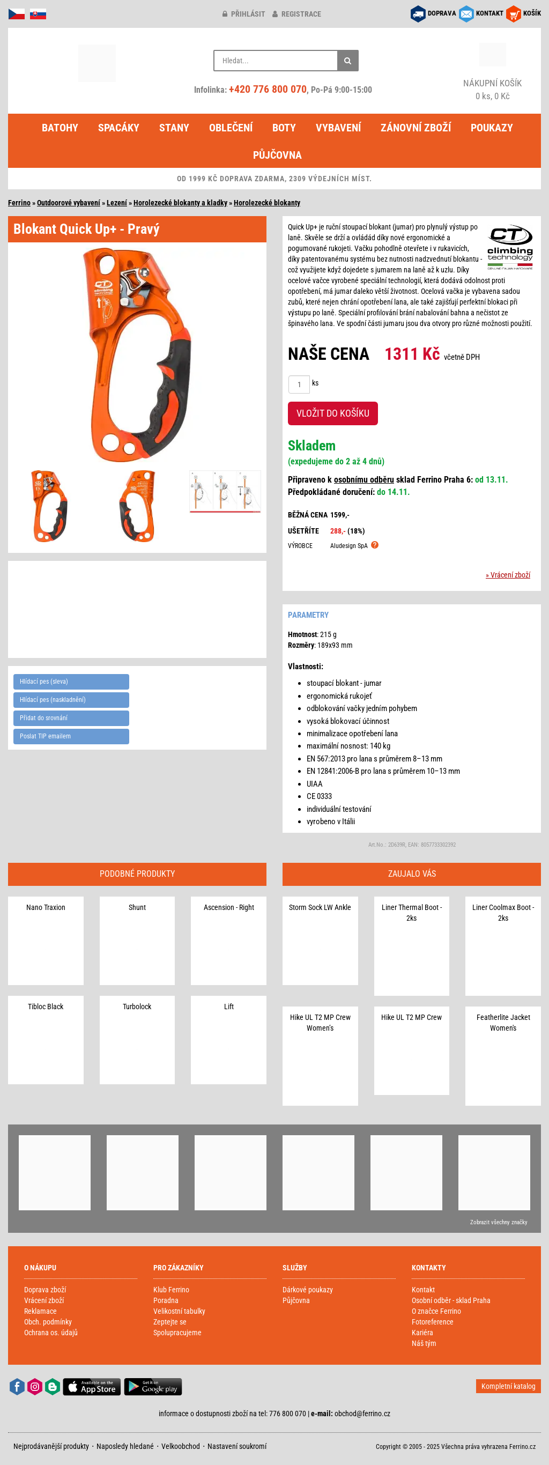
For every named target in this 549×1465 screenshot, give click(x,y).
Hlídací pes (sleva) (44, 681)
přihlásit (243, 14)
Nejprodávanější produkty (51, 1446)
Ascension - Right (229, 907)
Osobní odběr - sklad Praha (451, 1300)
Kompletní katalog (508, 1386)
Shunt (137, 907)
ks (315, 383)
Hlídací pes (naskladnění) (53, 700)
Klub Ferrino (171, 1289)
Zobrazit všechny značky (499, 1222)
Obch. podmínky (48, 1322)
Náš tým (424, 1343)
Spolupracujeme (177, 1332)
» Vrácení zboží (508, 575)
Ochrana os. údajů (51, 1332)
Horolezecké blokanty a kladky (180, 202)
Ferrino (19, 202)
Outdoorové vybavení (68, 202)
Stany (174, 127)
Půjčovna (277, 155)
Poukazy (492, 127)
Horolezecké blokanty (267, 202)
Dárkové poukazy (308, 1289)
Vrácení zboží (44, 1300)
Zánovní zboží (416, 127)
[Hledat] (348, 60)
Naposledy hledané (125, 1446)
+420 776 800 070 (268, 89)
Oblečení (231, 127)
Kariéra (422, 1332)
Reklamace (40, 1311)
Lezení (117, 202)
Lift (229, 1006)
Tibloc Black (45, 1006)
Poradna (166, 1300)
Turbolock (137, 1006)
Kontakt (423, 1289)
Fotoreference (433, 1322)
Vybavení (338, 127)
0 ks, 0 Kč (492, 89)
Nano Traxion (45, 907)
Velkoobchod (180, 1446)
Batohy (60, 127)
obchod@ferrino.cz (362, 1413)
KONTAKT (489, 13)
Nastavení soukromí (236, 1446)
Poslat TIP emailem (45, 736)
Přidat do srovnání (44, 718)
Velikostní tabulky (179, 1311)
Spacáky (118, 127)
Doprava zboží (45, 1289)
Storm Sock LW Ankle (320, 907)
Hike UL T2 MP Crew (411, 1017)
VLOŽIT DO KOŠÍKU (332, 413)
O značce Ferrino (436, 1311)
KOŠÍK (532, 13)
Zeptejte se (170, 1322)
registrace (296, 14)
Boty (284, 127)
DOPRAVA (442, 13)
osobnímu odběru (364, 480)
